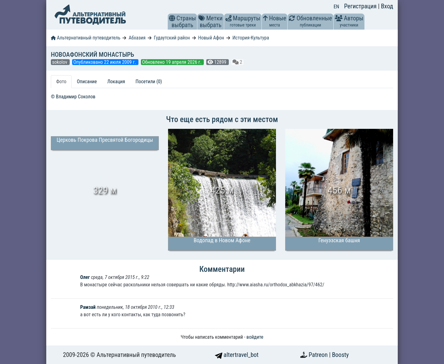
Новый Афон (211, 38)
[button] (172, 18)
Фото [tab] (61, 81)
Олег (85, 277)
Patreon (319, 354)
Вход (387, 6)
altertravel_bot (237, 354)
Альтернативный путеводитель (85, 38)
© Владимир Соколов (73, 97)
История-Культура (250, 38)
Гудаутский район (172, 38)
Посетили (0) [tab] (148, 81)
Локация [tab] (116, 81)
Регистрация (361, 6)
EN (336, 7)
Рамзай (88, 307)
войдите (254, 337)
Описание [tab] (87, 81)
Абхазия (137, 38)
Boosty (340, 354)
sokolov (60, 62)
